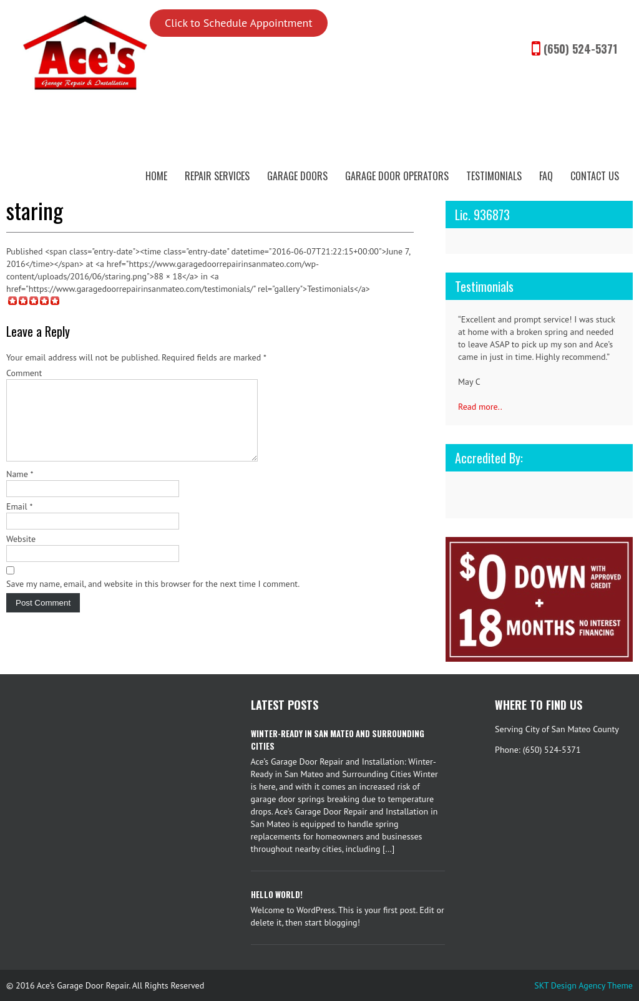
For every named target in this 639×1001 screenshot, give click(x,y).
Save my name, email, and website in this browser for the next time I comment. (153, 598)
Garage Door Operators (397, 175)
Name (20, 489)
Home (156, 175)
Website (21, 553)
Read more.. (480, 406)
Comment (24, 373)
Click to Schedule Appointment (239, 23)
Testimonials (494, 175)
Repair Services (217, 175)
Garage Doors (297, 175)
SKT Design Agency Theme (583, 985)
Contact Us (594, 175)
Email (19, 521)
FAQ (546, 175)
